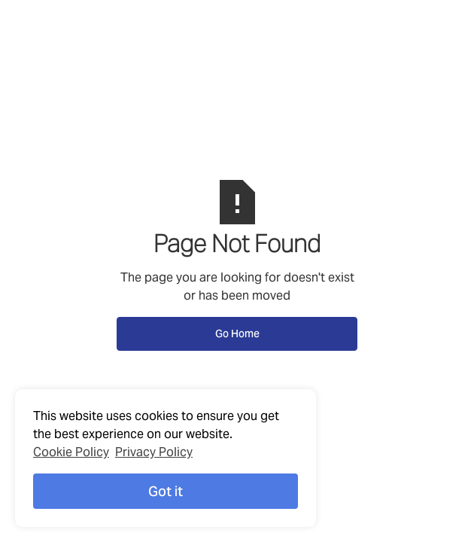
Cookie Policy (71, 452)
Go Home (237, 333)
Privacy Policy (154, 452)
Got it (165, 491)
